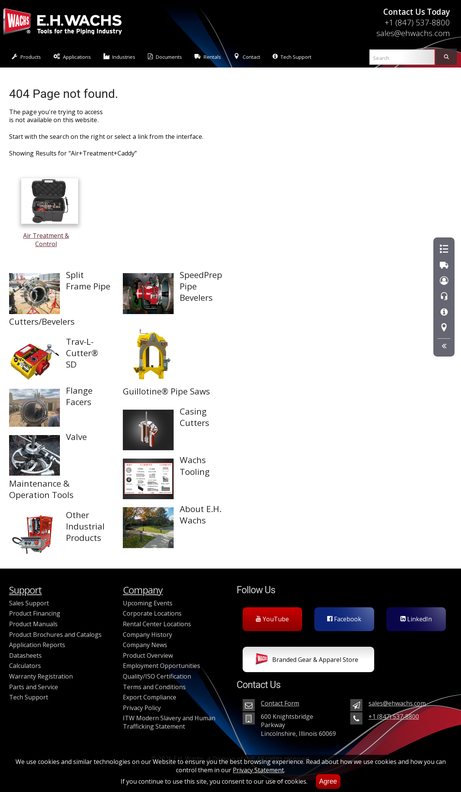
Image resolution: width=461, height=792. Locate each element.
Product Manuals (33, 624)
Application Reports (37, 645)
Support (25, 590)
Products (26, 56)
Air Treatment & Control (49, 235)
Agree (328, 781)
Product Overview (148, 655)
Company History (147, 634)
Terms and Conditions (154, 687)
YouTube (272, 619)
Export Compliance (149, 697)
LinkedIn (416, 619)
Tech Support (292, 56)
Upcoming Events (147, 603)
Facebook (344, 619)
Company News (145, 645)
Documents (165, 56)
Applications (72, 56)
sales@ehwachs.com (413, 33)
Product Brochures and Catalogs (55, 634)
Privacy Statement (258, 770)
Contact (247, 56)
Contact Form (280, 703)
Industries (119, 56)
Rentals (207, 56)
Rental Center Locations (157, 624)
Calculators (25, 666)
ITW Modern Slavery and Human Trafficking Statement (169, 722)
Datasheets (25, 655)
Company (143, 590)
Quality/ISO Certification (157, 676)
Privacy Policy (142, 708)
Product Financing (34, 613)
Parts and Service (33, 687)
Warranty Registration (41, 676)
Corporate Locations (152, 613)
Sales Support (29, 603)
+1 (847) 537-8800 (417, 22)
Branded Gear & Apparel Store (307, 660)
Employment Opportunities (161, 666)
